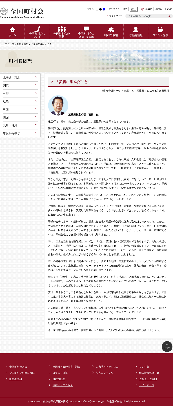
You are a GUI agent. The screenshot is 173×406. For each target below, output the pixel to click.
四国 (6, 117)
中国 (6, 109)
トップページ (7, 44)
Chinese (159, 9)
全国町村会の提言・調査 (66, 366)
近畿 (6, 101)
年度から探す (11, 133)
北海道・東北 (11, 77)
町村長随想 (22, 44)
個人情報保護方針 (149, 372)
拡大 (133, 9)
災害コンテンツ (105, 372)
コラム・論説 (60, 372)
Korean (168, 9)
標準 (125, 9)
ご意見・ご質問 (148, 379)
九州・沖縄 (10, 125)
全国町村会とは (18, 366)
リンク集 (144, 366)
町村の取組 (15, 379)
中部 (6, 93)
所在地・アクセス (63, 385)
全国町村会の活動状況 (22, 372)
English (148, 9)
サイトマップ (115, 16)
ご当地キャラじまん (107, 366)
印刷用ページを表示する (120, 90)
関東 (6, 85)
